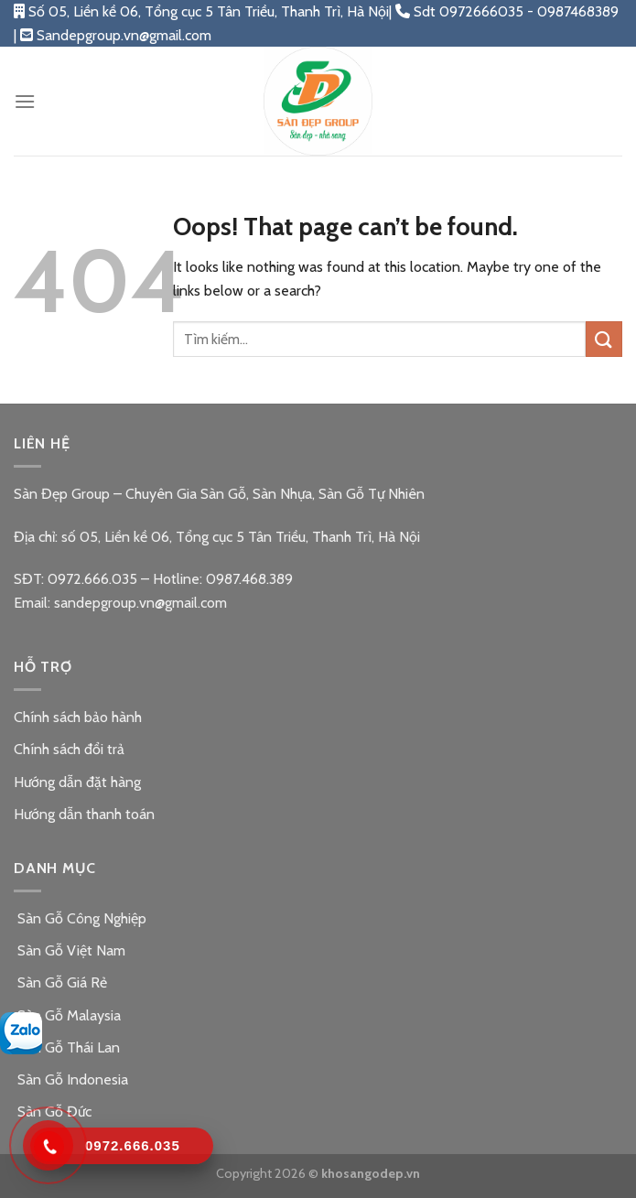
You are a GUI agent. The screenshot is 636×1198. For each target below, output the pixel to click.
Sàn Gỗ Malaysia (67, 1015)
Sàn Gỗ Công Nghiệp (80, 918)
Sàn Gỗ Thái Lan (67, 1047)
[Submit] (604, 339)
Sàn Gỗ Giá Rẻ (60, 982)
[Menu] (25, 101)
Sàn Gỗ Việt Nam (69, 950)
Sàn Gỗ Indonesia (71, 1079)
